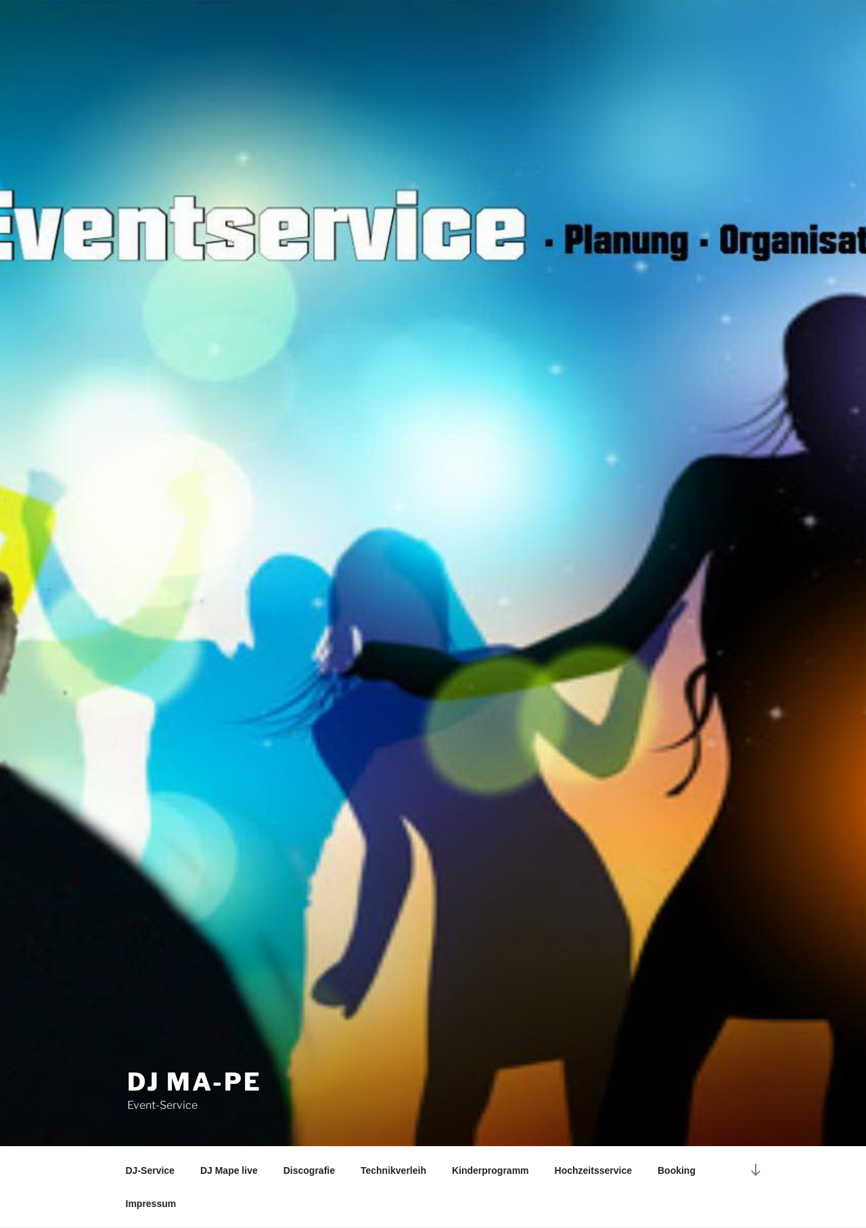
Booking (677, 1170)
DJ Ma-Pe (194, 1082)
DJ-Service (150, 1170)
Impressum (151, 1203)
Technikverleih (393, 1170)
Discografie (309, 1170)
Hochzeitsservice (593, 1170)
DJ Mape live (229, 1170)
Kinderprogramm (490, 1170)
